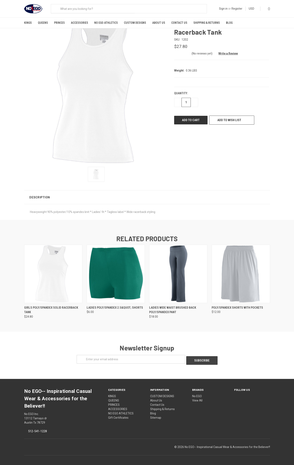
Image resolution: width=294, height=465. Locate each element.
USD (253, 8)
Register (237, 8)
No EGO (197, 393)
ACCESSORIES (79, 22)
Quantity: (181, 91)
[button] (147, 195)
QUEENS (43, 22)
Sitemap (155, 414)
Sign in (223, 8)
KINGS (28, 22)
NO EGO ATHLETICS (106, 22)
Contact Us (179, 22)
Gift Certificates (118, 414)
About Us (158, 22)
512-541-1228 (37, 428)
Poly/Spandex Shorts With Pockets (237, 305)
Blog (229, 22)
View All (197, 397)
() (267, 8)
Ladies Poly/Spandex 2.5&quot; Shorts (115, 305)
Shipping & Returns (206, 22)
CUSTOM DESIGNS (135, 22)
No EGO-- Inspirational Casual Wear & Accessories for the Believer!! (227, 443)
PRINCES (59, 22)
